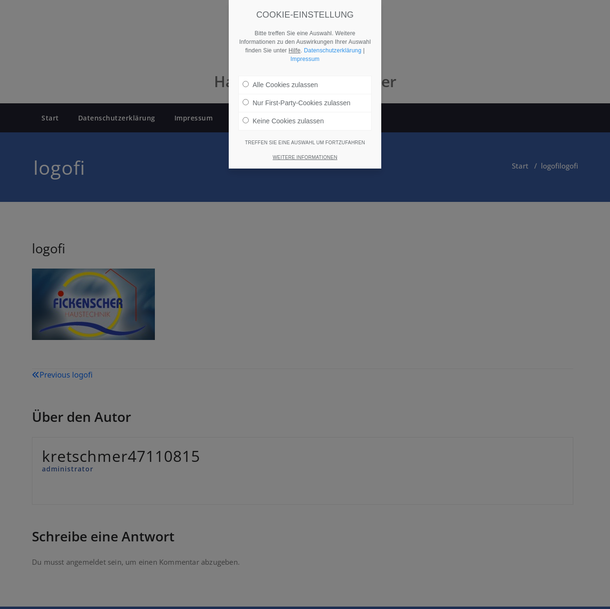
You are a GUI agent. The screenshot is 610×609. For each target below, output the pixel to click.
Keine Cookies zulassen (283, 113)
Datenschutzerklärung (333, 43)
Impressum (304, 51)
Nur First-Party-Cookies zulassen (296, 95)
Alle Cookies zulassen (280, 77)
